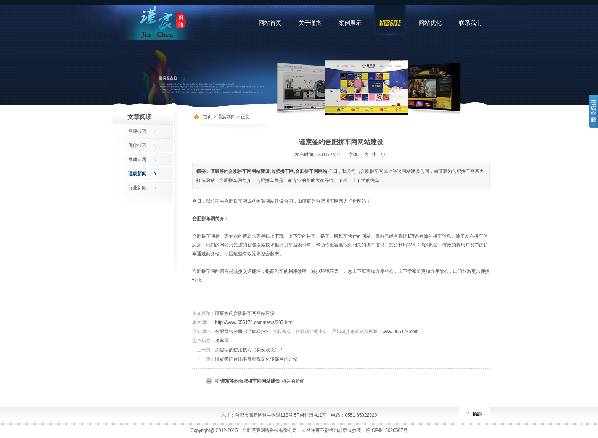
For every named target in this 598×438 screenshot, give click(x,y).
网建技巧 (137, 131)
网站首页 (270, 22)
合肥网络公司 (229, 331)
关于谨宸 (310, 22)
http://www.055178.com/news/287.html (254, 322)
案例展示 (350, 22)
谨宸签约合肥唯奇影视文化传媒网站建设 (256, 359)
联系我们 (470, 22)
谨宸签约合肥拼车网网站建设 (245, 313)
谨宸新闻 (137, 173)
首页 (207, 116)
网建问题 (137, 159)
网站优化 (430, 22)
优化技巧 (137, 145)
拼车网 (222, 340)
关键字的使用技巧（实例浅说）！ (249, 350)
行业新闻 (137, 187)
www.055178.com (401, 331)
